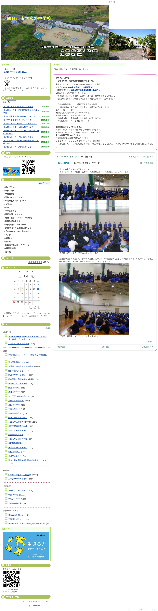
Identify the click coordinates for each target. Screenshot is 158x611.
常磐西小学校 (14, 499)
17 (34, 294)
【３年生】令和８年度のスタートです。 (20, 123)
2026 (26, 272)
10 (34, 289)
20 (18, 298)
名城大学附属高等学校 (17, 430)
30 (18, 285)
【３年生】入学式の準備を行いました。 (20, 116)
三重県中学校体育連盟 (17, 479)
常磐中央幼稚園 (15, 503)
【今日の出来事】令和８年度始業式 (18, 127)
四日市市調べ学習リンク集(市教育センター (26, 523)
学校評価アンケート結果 (15, 225)
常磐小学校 (13, 495)
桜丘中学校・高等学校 (17, 447)
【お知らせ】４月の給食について (17, 147)
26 (14, 302)
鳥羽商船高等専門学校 (17, 426)
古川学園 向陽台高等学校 (19, 396)
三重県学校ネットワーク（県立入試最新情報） (28, 355)
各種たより (9, 238)
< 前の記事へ (134, 157)
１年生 (150, 341)
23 (30, 298)
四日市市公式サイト (16, 515)
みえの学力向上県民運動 (18, 344)
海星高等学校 (14, 388)
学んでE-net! (10, 187)
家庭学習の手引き (12, 221)
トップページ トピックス (67, 157)
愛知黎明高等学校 (15, 435)
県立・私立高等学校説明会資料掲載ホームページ (29, 460)
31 (22, 285)
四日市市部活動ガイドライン (17, 245)
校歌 (6, 207)
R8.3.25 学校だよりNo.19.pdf (15, 72)
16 (30, 294)
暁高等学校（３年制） (17, 375)
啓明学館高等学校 (15, 443)
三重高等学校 (14, 409)
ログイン (112, 2)
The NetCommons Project (148, 610)
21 (22, 298)
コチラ (20, 90)
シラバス (8, 204)
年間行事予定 (10, 211)
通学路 (7, 252)
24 (34, 298)
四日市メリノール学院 (17, 383)
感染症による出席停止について (17, 228)
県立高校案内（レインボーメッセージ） (25, 362)
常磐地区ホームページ (17, 490)
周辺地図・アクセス (13, 214)
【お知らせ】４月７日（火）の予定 (18, 137)
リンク (7, 235)
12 (14, 294)
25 (38, 298)
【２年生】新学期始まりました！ (17, 120)
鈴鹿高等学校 (14, 392)
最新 (9, 102)
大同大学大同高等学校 (17, 439)
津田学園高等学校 (15, 371)
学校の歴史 (9, 194)
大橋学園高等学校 (16, 400)
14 (22, 294)
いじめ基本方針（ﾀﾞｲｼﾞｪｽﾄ (16, 201)
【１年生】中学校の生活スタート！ (18, 107)
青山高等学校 (14, 452)
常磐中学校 (148, 163)
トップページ (43, 183)
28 (22, 302)
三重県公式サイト (15, 519)
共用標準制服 (10, 248)
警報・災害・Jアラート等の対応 (18, 218)
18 (38, 294)
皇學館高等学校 (15, 413)
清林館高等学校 (15, 456)
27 (18, 302)
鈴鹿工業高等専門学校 (17, 418)
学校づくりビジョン (13, 197)
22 (26, 298)
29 (14, 285)
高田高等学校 (14, 405)
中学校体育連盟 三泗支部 (19, 475)
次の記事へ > (147, 157)
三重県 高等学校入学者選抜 (20, 366)
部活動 (7, 241)
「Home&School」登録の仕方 (17, 231)
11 (38, 289)
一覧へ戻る (105, 347)
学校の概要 (9, 191)
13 (18, 294)
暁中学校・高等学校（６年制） (21, 379)
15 (26, 294)
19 (14, 298)
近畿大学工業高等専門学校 (19, 422)
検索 (48, 328)
